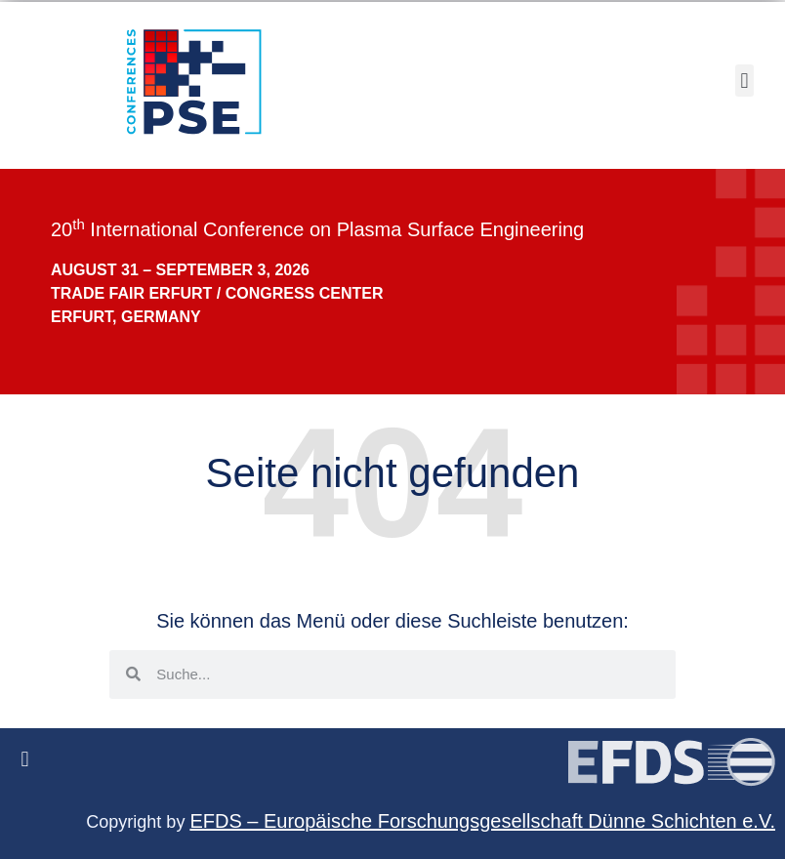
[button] (744, 80)
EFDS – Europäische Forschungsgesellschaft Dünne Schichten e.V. (482, 821)
